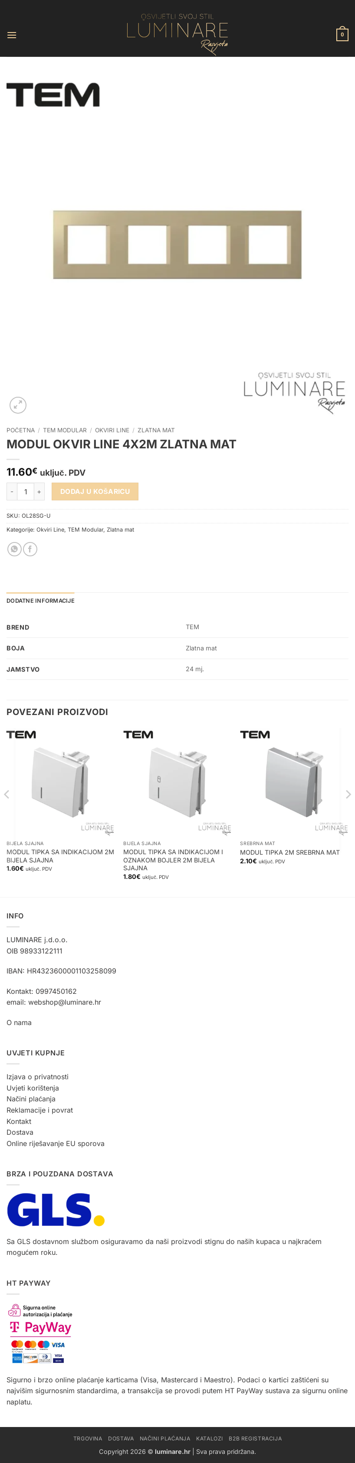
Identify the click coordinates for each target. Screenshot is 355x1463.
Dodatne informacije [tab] (41, 601)
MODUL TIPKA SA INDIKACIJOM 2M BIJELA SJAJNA (60, 856)
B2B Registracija (255, 1438)
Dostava (20, 1132)
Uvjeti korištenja (33, 1088)
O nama (19, 1022)
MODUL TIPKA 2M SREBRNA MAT (290, 852)
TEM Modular (65, 430)
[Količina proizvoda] (25, 491)
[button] (12, 35)
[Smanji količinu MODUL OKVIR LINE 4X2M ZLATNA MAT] (12, 491)
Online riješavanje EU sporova (56, 1143)
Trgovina (87, 1438)
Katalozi (209, 1438)
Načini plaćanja (31, 1098)
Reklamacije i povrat (40, 1110)
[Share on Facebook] (30, 549)
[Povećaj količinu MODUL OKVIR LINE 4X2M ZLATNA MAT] (39, 491)
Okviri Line (112, 430)
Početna (21, 430)
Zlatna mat (156, 430)
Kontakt (19, 1121)
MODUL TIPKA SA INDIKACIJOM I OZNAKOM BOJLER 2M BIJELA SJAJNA (173, 860)
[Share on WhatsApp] (14, 549)
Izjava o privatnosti (38, 1076)
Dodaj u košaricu (95, 491)
